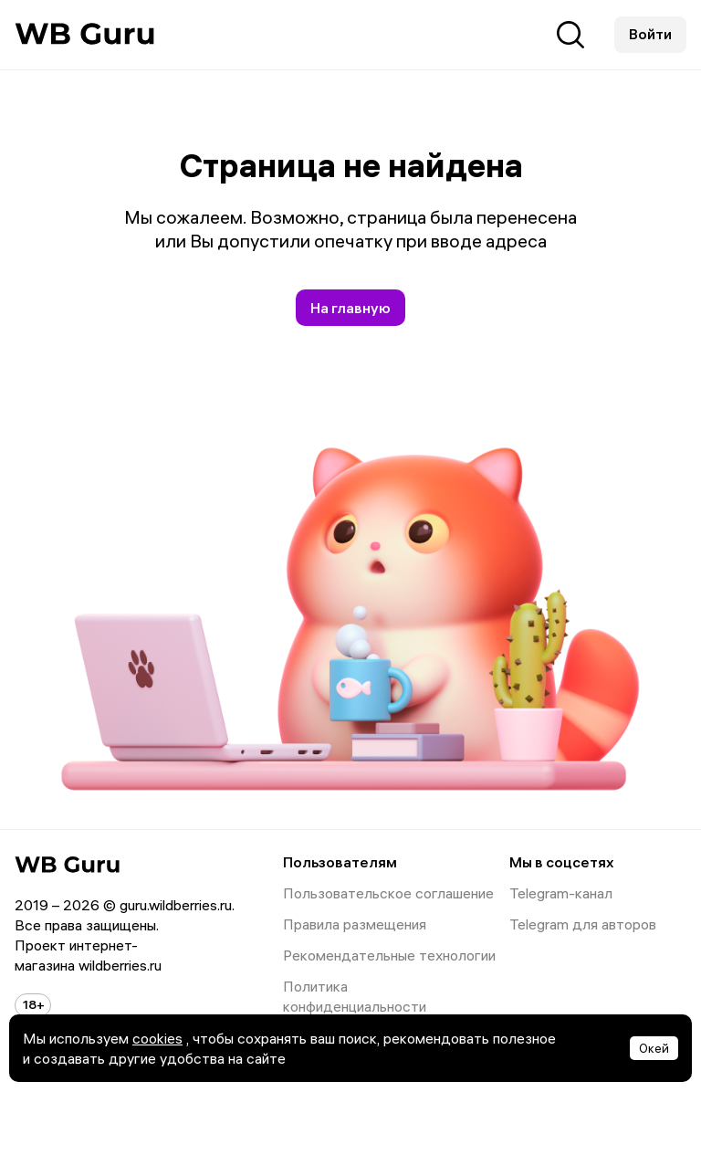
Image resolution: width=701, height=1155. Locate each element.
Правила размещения (339, 924)
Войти (650, 34)
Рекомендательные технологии (339, 955)
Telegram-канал (560, 893)
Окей (654, 1048)
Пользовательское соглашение (339, 893)
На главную (350, 308)
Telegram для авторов (582, 924)
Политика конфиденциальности (339, 996)
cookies (157, 1038)
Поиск (570, 34)
